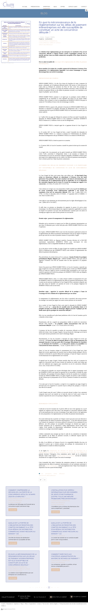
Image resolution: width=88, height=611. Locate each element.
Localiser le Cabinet (78, 597)
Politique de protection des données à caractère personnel (72, 603)
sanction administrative (51, 465)
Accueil (24, 6)
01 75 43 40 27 (39, 597)
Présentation (35, 6)
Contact (84, 6)
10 (51, 587)
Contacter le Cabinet (58, 597)
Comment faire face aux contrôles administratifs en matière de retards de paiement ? (65, 556)
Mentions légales (54, 603)
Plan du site (45, 603)
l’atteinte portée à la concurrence (66, 455)
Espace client (73, 6)
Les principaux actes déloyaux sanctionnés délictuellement (52, 474)
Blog (55, 6)
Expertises (46, 6)
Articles (3, 605)
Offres (62, 6)
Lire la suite (12, 510)
